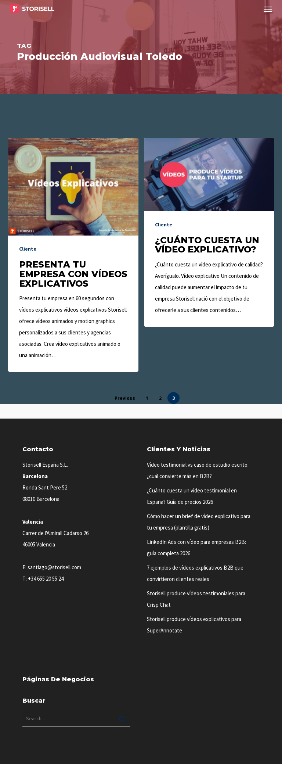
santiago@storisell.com (54, 567)
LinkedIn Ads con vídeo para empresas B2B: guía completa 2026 (196, 547)
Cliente (27, 248)
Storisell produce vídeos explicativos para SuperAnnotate (194, 625)
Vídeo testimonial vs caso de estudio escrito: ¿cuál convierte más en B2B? (198, 470)
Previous (125, 398)
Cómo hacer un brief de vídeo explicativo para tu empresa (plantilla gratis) (198, 522)
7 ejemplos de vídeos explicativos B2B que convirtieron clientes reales (195, 573)
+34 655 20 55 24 (46, 578)
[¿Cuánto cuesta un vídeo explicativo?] (209, 232)
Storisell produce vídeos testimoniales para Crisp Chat (196, 599)
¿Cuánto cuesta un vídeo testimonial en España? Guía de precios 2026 (192, 496)
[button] (268, 8)
